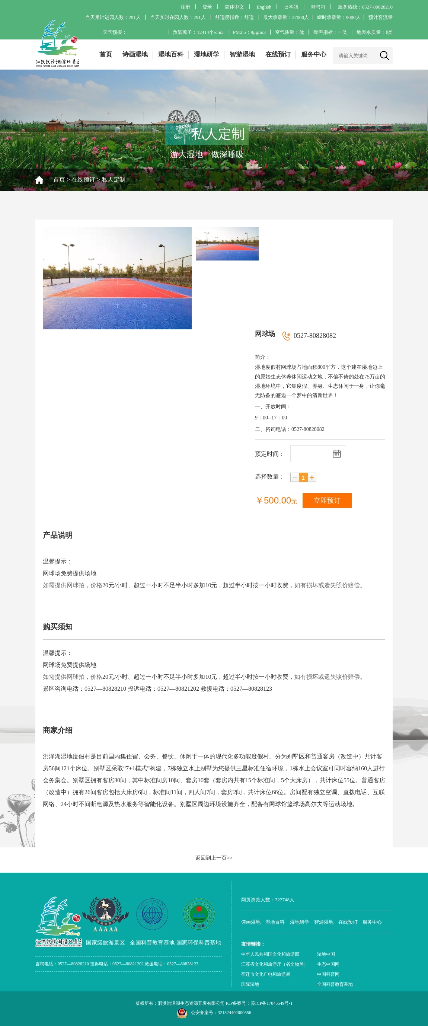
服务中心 (313, 54)
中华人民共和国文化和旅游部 (270, 954)
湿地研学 (206, 54)
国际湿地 (250, 984)
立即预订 (327, 500)
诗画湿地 (135, 54)
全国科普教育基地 (335, 984)
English (263, 7)
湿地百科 (170, 54)
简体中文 (234, 7)
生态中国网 (328, 964)
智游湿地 (242, 54)
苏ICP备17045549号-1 (272, 1003)
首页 (105, 54)
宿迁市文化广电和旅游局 (265, 974)
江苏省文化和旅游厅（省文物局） (274, 964)
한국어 (318, 7)
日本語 (291, 7)
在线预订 (278, 54)
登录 (207, 7)
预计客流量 (380, 17)
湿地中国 (326, 954)
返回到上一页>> (214, 858)
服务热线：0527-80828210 (365, 7)
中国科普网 (328, 974)
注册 (185, 7)
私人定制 (113, 179)
